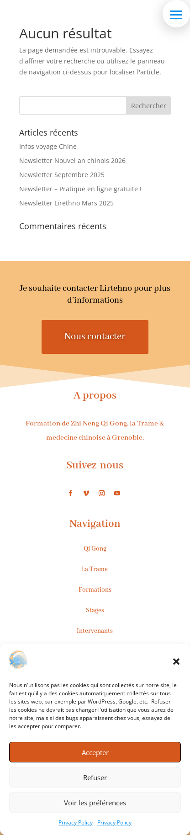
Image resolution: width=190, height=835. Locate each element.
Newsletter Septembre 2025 (62, 174)
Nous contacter (95, 336)
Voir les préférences (95, 802)
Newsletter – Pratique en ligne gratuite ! (80, 188)
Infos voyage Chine (48, 146)
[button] (176, 661)
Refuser (95, 777)
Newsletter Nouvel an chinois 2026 (72, 160)
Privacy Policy (75, 822)
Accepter (95, 752)
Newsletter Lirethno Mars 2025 (66, 203)
